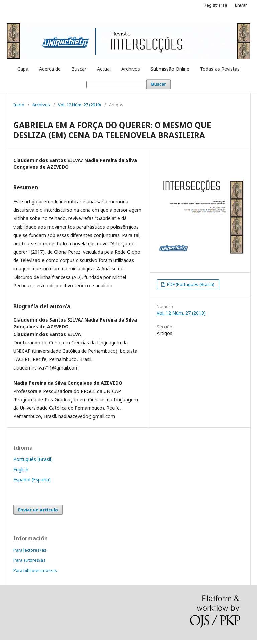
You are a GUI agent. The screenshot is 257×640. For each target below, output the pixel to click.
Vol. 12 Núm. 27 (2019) (79, 105)
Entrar (241, 5)
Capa (22, 69)
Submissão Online (170, 69)
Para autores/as (29, 560)
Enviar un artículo (38, 510)
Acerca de (50, 69)
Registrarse (215, 5)
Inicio (18, 105)
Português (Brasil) (33, 459)
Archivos (130, 69)
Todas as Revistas (220, 69)
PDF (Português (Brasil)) (190, 284)
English (20, 469)
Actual (104, 69)
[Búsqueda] (115, 84)
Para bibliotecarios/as (35, 570)
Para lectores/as (29, 550)
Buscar (78, 69)
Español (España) (32, 479)
